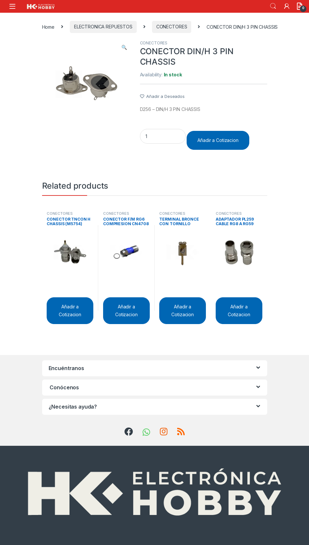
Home (48, 26)
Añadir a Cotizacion (217, 140)
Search (273, 6)
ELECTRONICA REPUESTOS (103, 26)
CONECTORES (171, 26)
